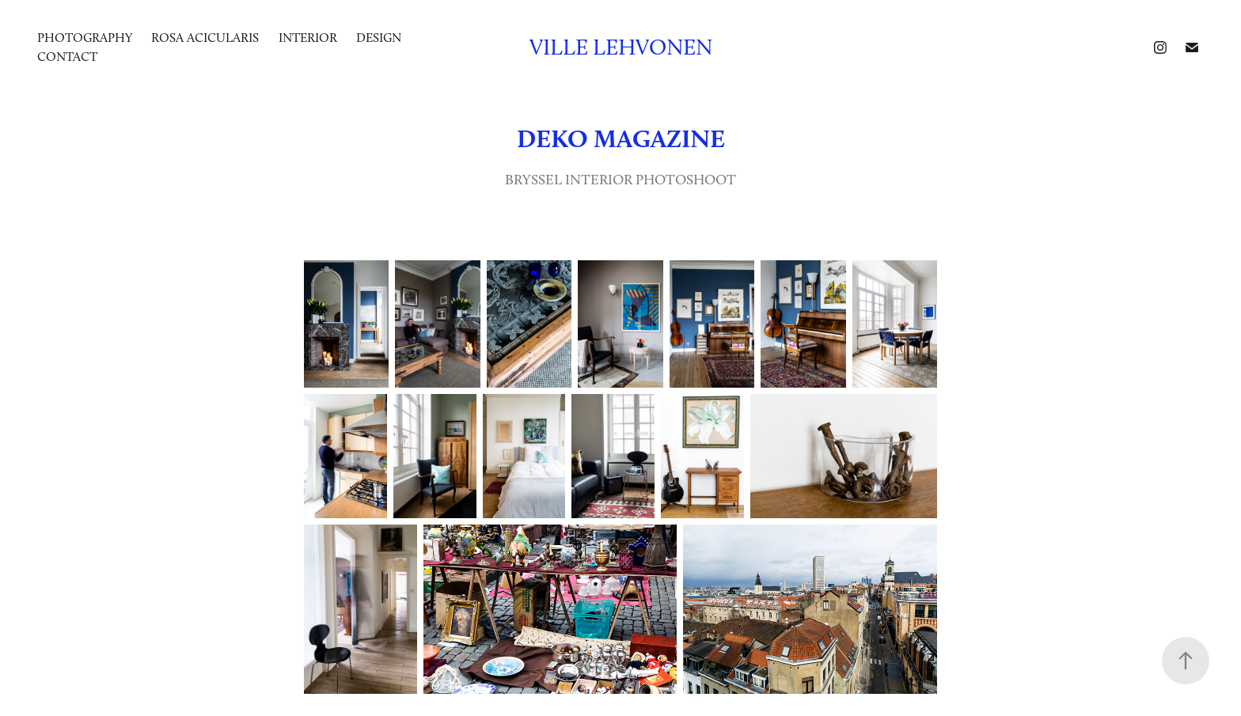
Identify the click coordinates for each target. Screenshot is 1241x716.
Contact (67, 56)
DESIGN (378, 37)
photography (84, 37)
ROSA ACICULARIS (205, 37)
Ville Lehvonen (620, 47)
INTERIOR (308, 37)
